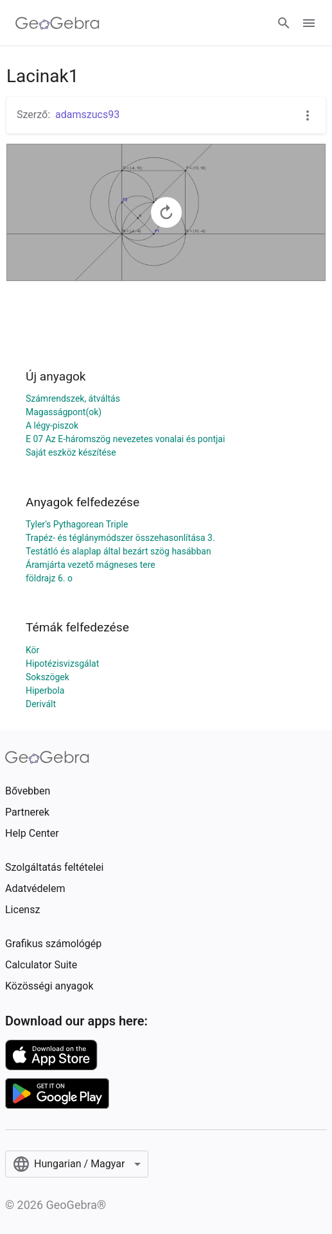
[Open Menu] (309, 23)
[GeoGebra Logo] (57, 23)
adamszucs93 (87, 114)
